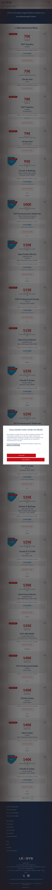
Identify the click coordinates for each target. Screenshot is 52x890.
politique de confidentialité (13, 445)
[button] (21, 455)
